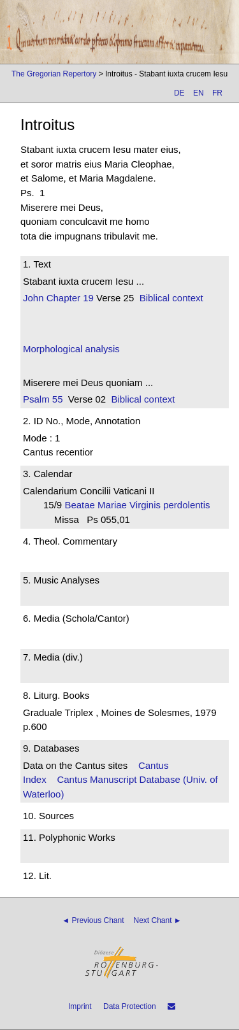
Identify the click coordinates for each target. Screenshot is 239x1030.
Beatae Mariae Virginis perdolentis (139, 504)
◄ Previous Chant (93, 920)
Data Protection (129, 1006)
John (33, 297)
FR (217, 93)
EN (198, 93)
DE (179, 93)
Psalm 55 (43, 399)
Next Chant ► (158, 920)
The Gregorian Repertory (53, 73)
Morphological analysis (71, 348)
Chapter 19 (69, 297)
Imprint (80, 1006)
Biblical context (171, 297)
